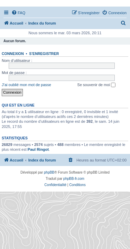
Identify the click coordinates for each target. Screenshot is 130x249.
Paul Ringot (38, 149)
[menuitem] (18, 13)
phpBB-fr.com (74, 179)
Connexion (13, 54)
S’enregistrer (44, 54)
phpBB (49, 172)
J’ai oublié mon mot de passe (26, 85)
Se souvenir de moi (96, 85)
